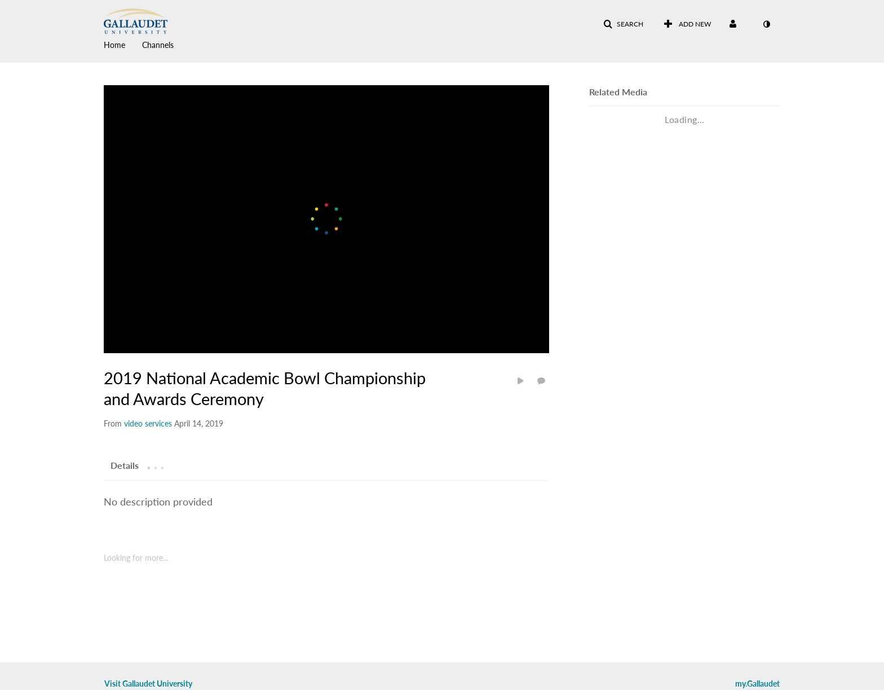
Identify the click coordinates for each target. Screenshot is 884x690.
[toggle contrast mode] (766, 24)
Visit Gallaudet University (148, 683)
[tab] (124, 464)
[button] (623, 24)
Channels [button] (158, 45)
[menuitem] (123, 44)
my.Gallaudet (757, 683)
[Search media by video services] (148, 423)
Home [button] (114, 45)
